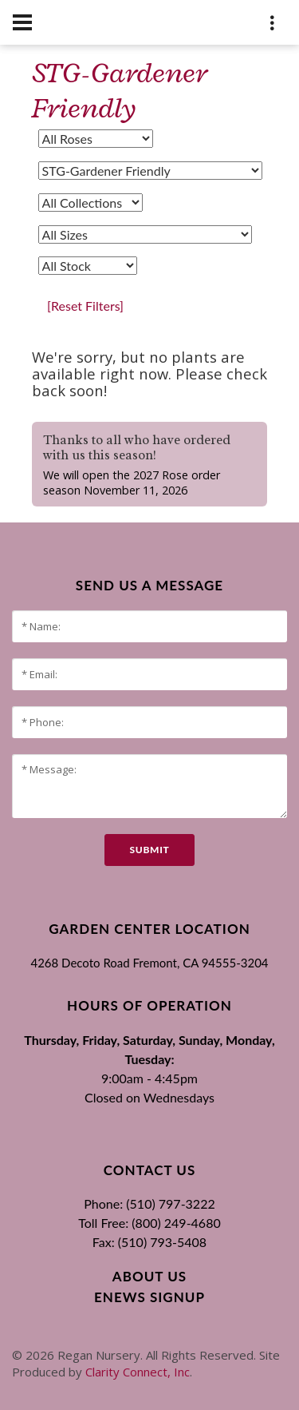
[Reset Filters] (85, 305)
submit (149, 850)
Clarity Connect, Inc (137, 1372)
